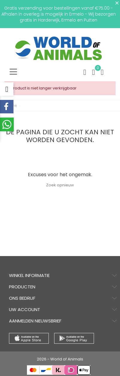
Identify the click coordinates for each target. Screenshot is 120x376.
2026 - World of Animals (60, 359)
